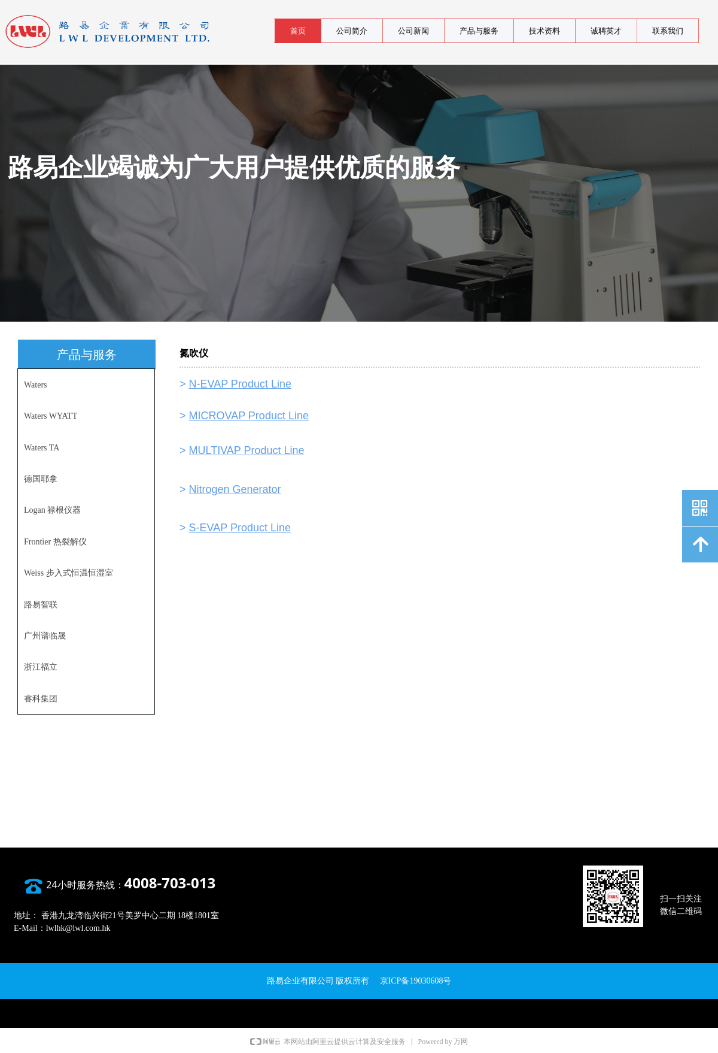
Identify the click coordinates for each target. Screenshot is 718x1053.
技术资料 (544, 30)
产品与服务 (479, 30)
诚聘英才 (606, 30)
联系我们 (667, 30)
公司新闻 (413, 30)
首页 (298, 30)
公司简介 (351, 30)
